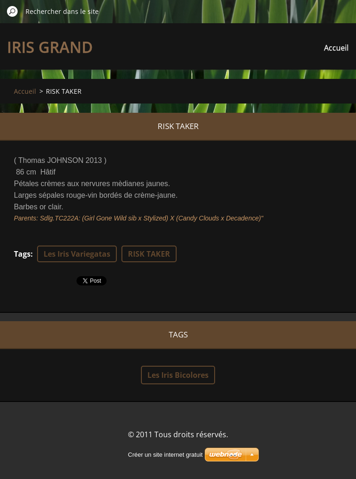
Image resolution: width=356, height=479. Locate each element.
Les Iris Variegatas (77, 254)
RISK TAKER (149, 254)
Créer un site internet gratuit (165, 454)
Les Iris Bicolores (178, 375)
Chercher (12, 11)
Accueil (336, 48)
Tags (22, 254)
